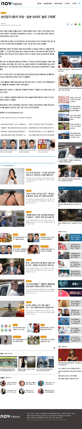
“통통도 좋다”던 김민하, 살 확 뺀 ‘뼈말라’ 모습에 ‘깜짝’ (49, 392)
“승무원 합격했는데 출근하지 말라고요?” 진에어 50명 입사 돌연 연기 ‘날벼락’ (26, 370)
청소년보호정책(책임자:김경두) (54, 413)
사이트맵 (73, 413)
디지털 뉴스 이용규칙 (66, 413)
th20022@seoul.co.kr (15, 112)
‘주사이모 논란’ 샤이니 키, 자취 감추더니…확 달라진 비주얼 (50, 384)
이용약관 (37, 413)
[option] (26, 364)
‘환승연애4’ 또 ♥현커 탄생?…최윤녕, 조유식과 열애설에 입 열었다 (31, 384)
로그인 (28, 413)
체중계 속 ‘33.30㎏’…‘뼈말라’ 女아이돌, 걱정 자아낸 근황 (44, 369)
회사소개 (32, 413)
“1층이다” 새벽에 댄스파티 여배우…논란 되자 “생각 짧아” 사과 (12, 384)
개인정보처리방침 (43, 413)
